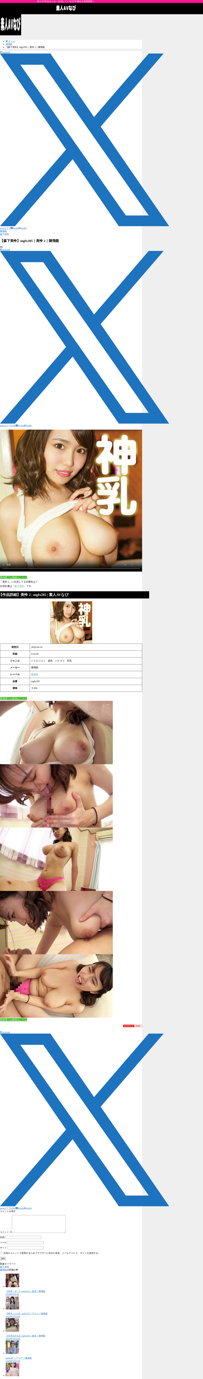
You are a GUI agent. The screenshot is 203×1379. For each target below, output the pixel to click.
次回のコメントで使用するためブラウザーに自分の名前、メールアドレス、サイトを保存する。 (51, 1256)
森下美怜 (4, 234)
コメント (6, 1235)
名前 (2, 1240)
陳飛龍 (3, 231)
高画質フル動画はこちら (13, 577)
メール (3, 1246)
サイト (3, 1251)
